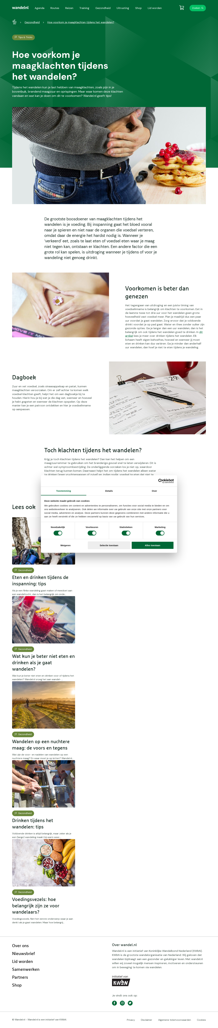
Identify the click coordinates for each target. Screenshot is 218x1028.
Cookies (201, 1019)
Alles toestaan (152, 545)
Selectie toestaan (109, 545)
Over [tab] (154, 491)
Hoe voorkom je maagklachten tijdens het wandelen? (80, 22)
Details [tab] (109, 491)
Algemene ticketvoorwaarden (174, 1019)
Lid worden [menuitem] (155, 8)
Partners (20, 977)
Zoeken (196, 8)
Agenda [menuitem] (39, 8)
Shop (17, 985)
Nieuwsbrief (23, 954)
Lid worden (22, 962)
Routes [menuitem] (54, 8)
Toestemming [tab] (63, 491)
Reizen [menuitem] (69, 8)
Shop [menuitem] (138, 8)
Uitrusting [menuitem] (123, 8)
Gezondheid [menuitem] (103, 8)
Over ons (20, 946)
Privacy (131, 1019)
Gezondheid (32, 22)
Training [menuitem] (84, 8)
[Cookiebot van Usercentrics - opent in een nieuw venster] (160, 481)
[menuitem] (20, 7)
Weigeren (65, 545)
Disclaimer (146, 1019)
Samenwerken (26, 969)
